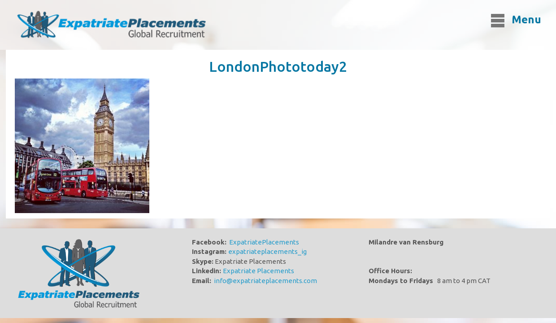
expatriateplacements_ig (267, 251)
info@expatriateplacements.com (265, 280)
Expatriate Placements (258, 271)
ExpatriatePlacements (264, 242)
